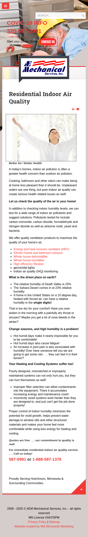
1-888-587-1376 (46, 459)
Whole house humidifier (28, 260)
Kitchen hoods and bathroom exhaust (37, 252)
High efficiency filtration (28, 264)
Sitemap (54, 522)
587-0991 (17, 459)
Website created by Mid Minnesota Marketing (44, 526)
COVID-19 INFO (27, 23)
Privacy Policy (37, 522)
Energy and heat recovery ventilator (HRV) (41, 249)
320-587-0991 (24, 31)
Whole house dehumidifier (30, 256)
